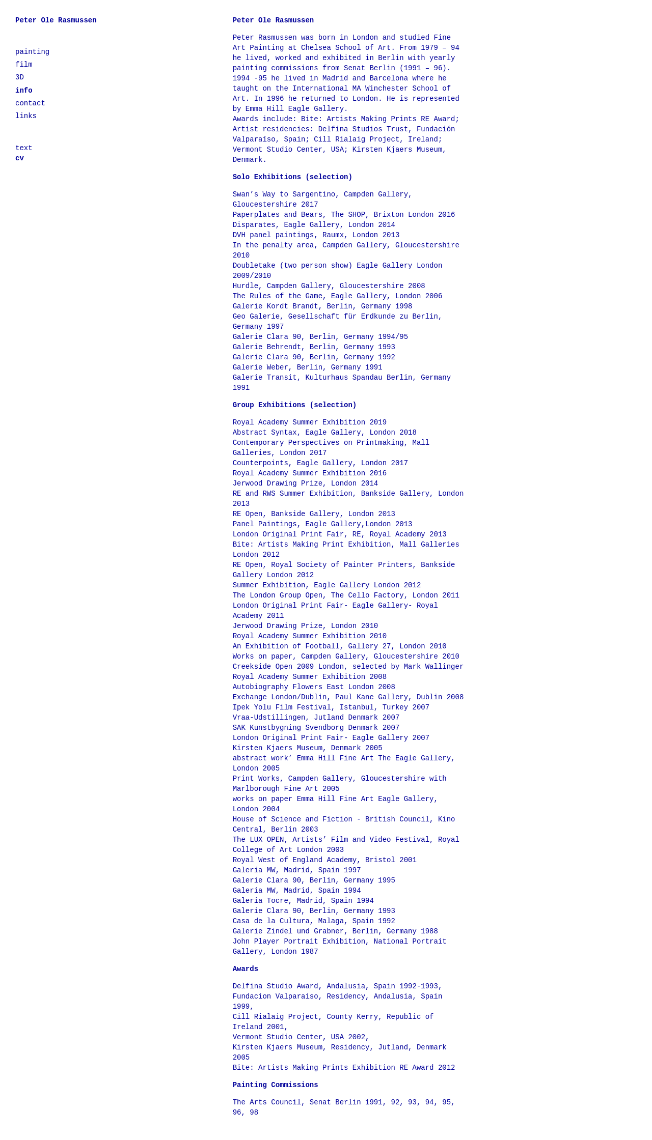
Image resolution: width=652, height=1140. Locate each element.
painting (32, 52)
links (26, 116)
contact (30, 103)
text (24, 148)
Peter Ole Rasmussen (56, 20)
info (24, 91)
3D (19, 77)
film (24, 65)
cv (19, 158)
